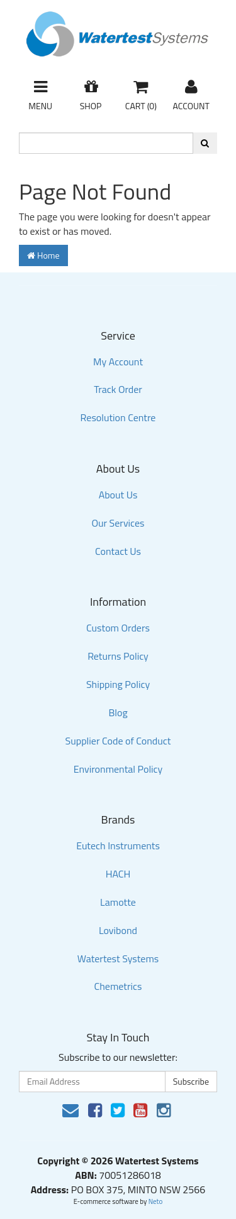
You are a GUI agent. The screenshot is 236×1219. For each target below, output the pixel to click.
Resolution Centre (118, 417)
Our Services (117, 522)
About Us (118, 494)
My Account (118, 361)
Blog (117, 712)
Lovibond (118, 930)
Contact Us (118, 551)
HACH (118, 873)
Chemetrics (118, 986)
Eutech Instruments (118, 845)
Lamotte (118, 902)
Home (43, 255)
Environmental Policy (118, 768)
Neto (156, 1201)
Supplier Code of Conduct (118, 740)
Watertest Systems (118, 958)
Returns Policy (118, 655)
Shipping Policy (118, 684)
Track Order (118, 389)
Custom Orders (118, 627)
